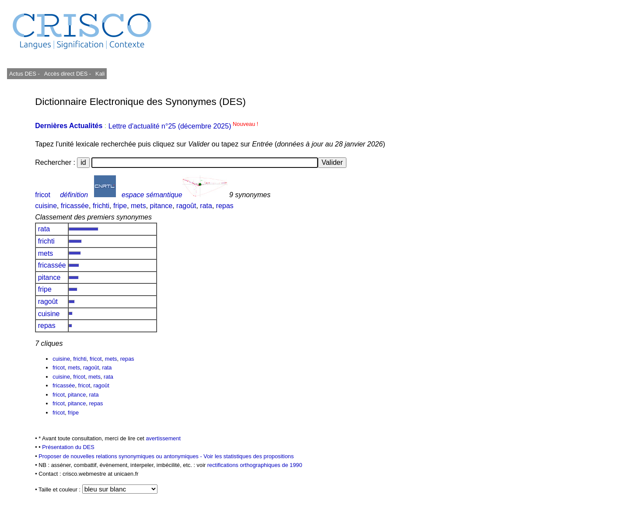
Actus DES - (24, 73)
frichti (101, 205)
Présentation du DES (68, 447)
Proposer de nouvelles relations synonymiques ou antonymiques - (120, 456)
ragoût (186, 205)
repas (225, 205)
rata (206, 205)
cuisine (46, 205)
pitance (161, 205)
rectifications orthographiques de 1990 (254, 465)
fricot (42, 195)
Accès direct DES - (67, 73)
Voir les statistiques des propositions (248, 456)
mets (138, 205)
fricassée (75, 205)
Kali (100, 73)
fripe (120, 205)
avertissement (163, 438)
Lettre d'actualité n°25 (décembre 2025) (183, 126)
